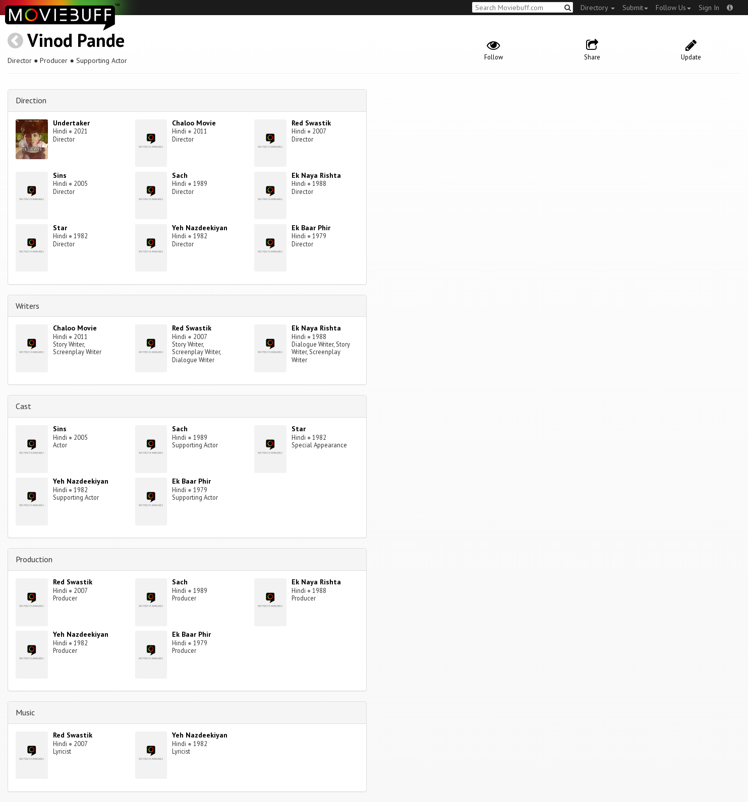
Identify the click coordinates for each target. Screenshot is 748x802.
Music (25, 712)
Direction (31, 100)
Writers (27, 306)
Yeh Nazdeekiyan (199, 227)
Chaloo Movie (194, 122)
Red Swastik (311, 122)
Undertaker (71, 122)
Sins (60, 175)
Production (34, 559)
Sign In (709, 7)
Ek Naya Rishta (316, 175)
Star (60, 227)
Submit (635, 7)
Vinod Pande (76, 40)
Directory (598, 7)
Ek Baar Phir (311, 227)
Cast (23, 406)
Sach (180, 175)
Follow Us (673, 7)
